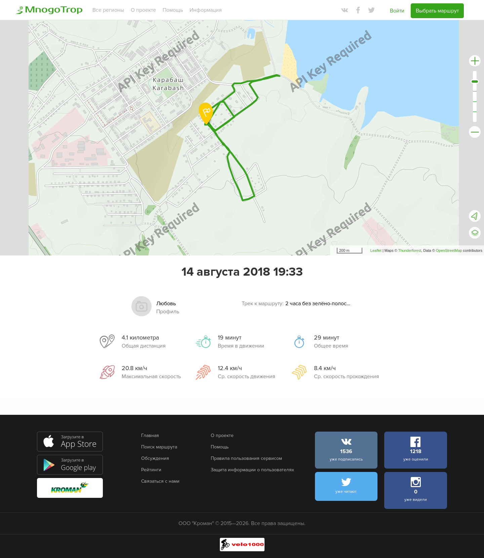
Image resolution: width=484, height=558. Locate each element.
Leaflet (375, 250)
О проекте (143, 10)
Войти (397, 10)
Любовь (166, 303)
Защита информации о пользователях (252, 470)
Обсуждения (155, 458)
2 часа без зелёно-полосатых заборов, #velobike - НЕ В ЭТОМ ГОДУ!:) (319, 303)
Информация (206, 10)
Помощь (173, 10)
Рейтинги (151, 470)
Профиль (167, 311)
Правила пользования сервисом (246, 458)
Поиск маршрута (159, 447)
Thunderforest (409, 250)
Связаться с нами (160, 481)
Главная (150, 435)
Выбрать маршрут (437, 10)
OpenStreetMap (449, 250)
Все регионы (108, 10)
